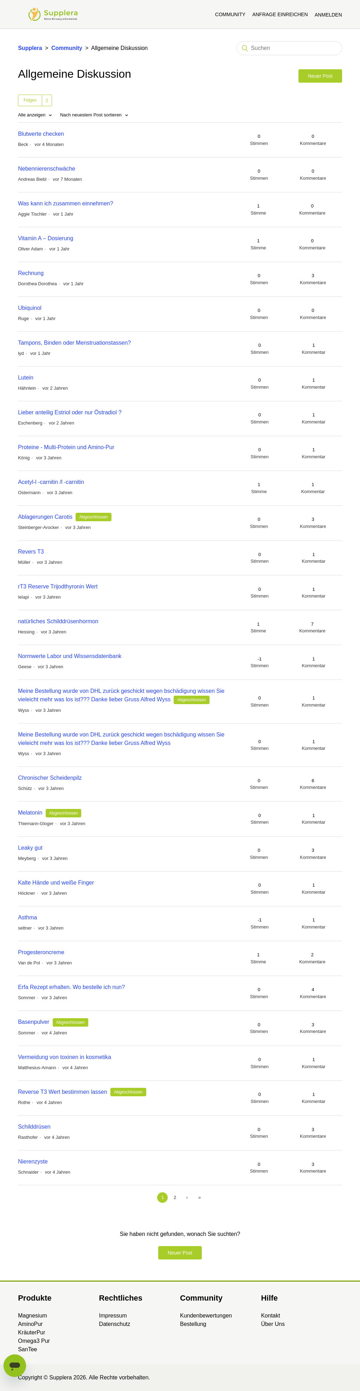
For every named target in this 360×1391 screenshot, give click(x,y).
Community (230, 14)
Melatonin (30, 813)
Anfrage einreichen (280, 14)
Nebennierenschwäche (46, 169)
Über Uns (273, 1324)
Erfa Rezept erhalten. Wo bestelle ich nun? (71, 987)
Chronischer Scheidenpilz (50, 778)
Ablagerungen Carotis (45, 517)
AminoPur (30, 1324)
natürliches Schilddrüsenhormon (58, 621)
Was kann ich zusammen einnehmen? (65, 203)
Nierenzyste (32, 1162)
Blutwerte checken (41, 134)
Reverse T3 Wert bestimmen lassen (62, 1092)
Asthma (27, 917)
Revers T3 (31, 552)
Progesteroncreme (41, 952)
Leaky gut (30, 848)
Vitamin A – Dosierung (45, 238)
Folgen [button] (30, 100)
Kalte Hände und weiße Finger (56, 883)
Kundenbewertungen (206, 1316)
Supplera (30, 48)
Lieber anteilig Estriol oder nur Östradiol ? (69, 412)
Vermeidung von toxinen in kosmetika (64, 1057)
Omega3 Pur (34, 1341)
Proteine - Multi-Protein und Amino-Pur (66, 447)
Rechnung (31, 273)
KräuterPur (31, 1332)
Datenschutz (114, 1324)
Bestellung (193, 1324)
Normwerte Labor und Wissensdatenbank (69, 656)
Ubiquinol (29, 308)
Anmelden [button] (328, 15)
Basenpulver (33, 1022)
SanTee (27, 1349)
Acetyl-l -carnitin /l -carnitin (51, 482)
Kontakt (270, 1316)
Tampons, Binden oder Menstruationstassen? (74, 343)
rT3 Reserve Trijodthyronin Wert (57, 586)
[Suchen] (289, 48)
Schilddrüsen (34, 1127)
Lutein (25, 378)
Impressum (113, 1316)
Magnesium (32, 1316)
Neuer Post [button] (320, 76)
